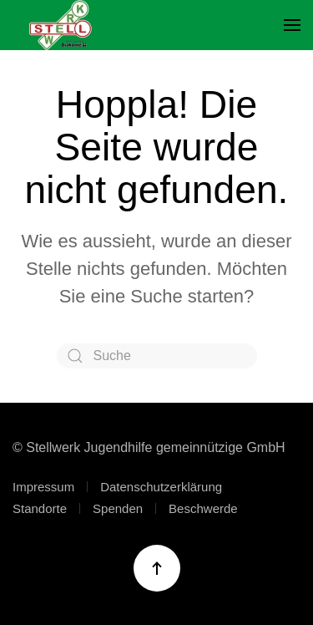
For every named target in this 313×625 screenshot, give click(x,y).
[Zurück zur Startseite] (60, 25)
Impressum (43, 487)
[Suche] (157, 355)
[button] (292, 25)
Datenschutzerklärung (161, 487)
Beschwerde (203, 508)
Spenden (118, 508)
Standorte (40, 508)
